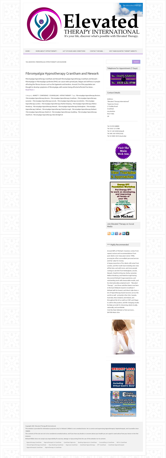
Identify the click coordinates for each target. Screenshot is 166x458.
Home (27, 51)
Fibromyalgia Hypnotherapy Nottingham (72, 106)
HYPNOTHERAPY (65, 95)
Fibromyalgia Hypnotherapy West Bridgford (48, 114)
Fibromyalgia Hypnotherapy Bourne (38, 98)
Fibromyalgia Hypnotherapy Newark (45, 106)
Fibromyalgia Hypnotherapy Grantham (64, 98)
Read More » (30, 90)
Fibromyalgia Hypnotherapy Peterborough (56, 109)
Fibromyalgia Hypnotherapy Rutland (84, 109)
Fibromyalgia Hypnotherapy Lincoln (44, 101)
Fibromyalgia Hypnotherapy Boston (88, 95)
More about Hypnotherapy (46, 51)
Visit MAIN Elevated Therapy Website (120, 51)
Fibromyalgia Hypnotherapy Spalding (64, 112)
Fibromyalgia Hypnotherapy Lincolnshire (71, 101)
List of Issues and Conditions (73, 51)
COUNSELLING (54, 95)
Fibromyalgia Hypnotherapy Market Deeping (57, 103)
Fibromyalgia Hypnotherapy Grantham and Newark (62, 73)
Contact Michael (95, 51)
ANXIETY (36, 95)
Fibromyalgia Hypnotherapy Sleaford (38, 112)
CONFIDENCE (44, 95)
